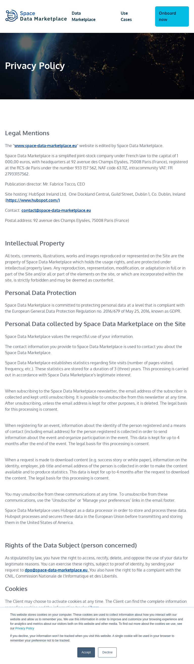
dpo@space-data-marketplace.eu (56, 570)
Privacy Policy (24, 628)
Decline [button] (107, 652)
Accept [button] (86, 652)
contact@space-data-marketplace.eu (56, 210)
